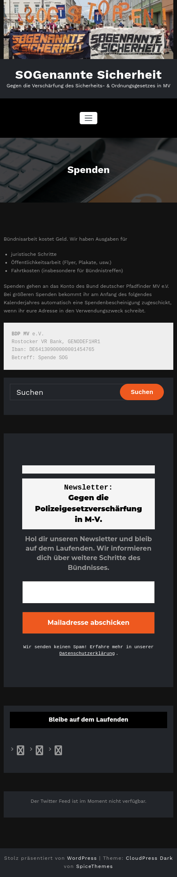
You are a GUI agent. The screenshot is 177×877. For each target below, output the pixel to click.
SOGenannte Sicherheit (88, 74)
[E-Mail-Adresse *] (88, 592)
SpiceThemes (94, 866)
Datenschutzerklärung (87, 653)
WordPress (82, 858)
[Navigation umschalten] (88, 118)
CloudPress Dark (149, 858)
